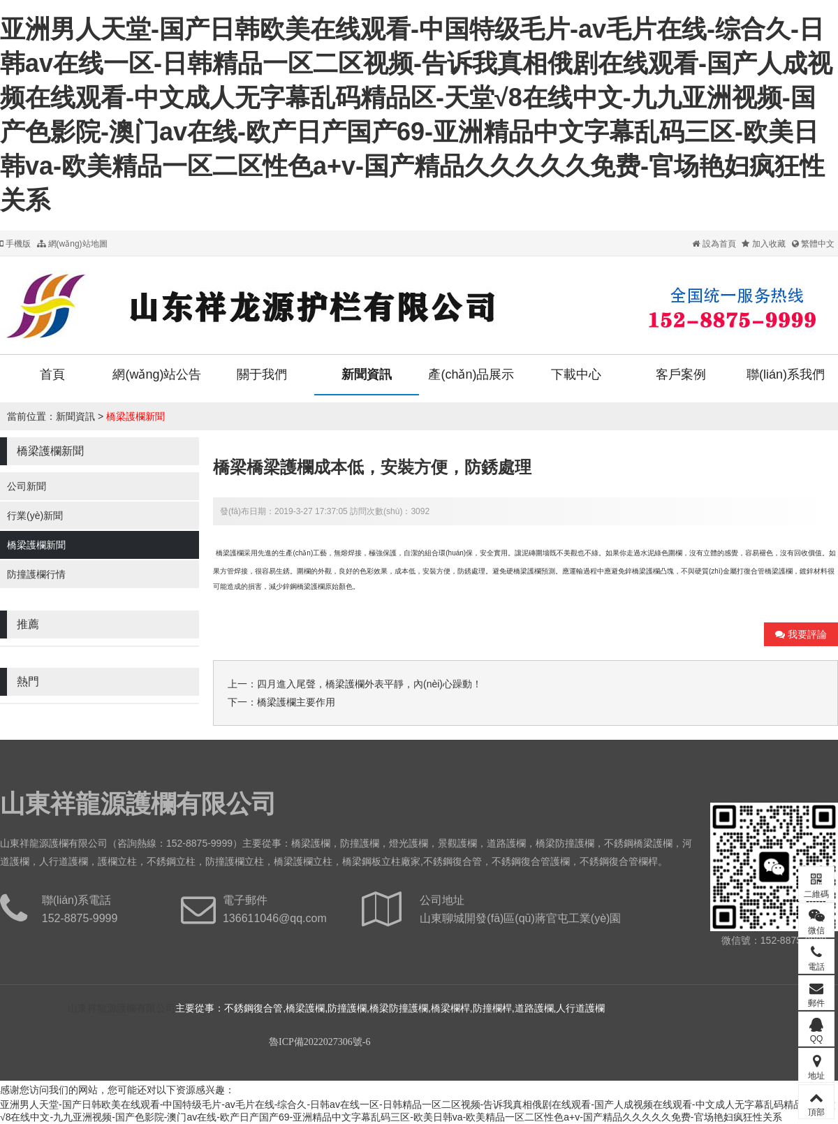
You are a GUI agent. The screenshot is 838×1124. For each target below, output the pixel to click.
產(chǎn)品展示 (471, 374)
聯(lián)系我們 (786, 374)
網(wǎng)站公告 (156, 374)
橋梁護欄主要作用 (296, 702)
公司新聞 (26, 486)
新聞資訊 (366, 374)
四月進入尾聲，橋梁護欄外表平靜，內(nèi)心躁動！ (369, 683)
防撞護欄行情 (36, 574)
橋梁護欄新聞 (135, 416)
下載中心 (576, 374)
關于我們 (262, 374)
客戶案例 (681, 374)
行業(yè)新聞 (35, 515)
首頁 (52, 374)
